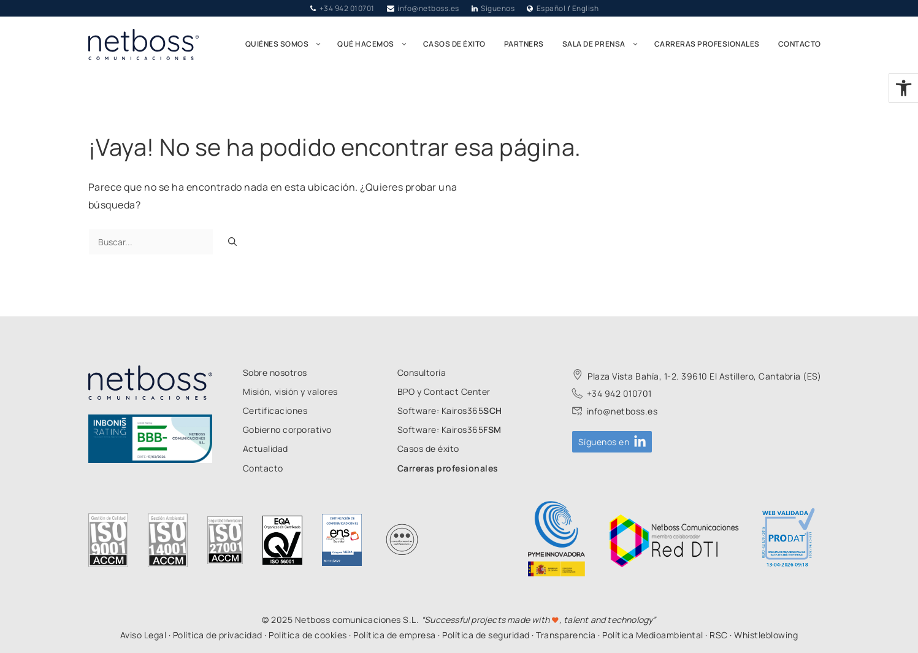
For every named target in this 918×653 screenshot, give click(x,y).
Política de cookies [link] (308, 635)
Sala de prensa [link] (603, 44)
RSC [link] (719, 635)
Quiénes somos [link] (287, 44)
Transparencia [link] (566, 635)
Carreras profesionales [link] (707, 44)
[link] (903, 88)
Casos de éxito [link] (454, 44)
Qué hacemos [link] (375, 44)
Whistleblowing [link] (766, 635)
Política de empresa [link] (394, 635)
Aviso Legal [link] (143, 635)
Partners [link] (524, 44)
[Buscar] (232, 242)
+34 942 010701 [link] (347, 8)
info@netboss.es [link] (428, 8)
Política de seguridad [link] (486, 635)
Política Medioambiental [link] (652, 635)
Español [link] (551, 8)
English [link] (585, 8)
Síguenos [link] (497, 8)
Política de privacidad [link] (217, 635)
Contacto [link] (799, 44)
